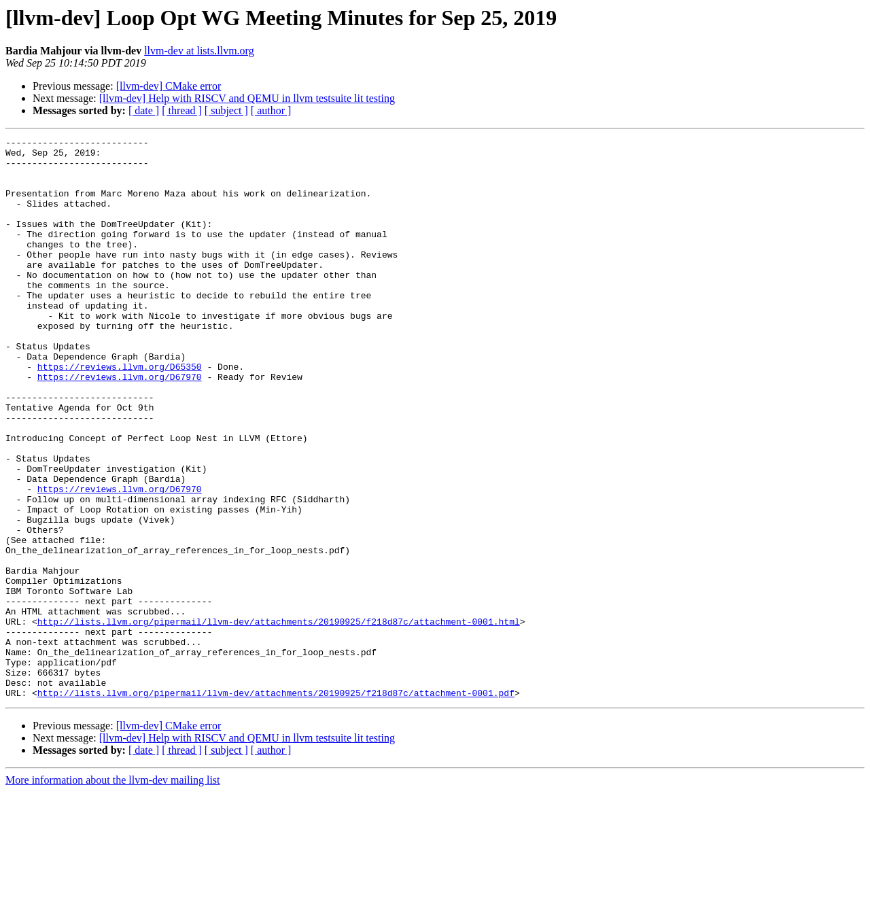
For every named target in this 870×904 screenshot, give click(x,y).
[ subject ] (226, 110)
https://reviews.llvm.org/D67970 (119, 425)
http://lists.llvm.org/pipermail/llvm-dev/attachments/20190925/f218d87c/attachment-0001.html (278, 719)
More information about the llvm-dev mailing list (112, 892)
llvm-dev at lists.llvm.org (199, 50)
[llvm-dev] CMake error (169, 86)
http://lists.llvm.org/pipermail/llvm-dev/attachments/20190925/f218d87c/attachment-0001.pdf (276, 805)
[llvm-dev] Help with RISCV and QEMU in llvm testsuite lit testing (247, 98)
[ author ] (271, 110)
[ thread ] (182, 110)
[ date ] (143, 110)
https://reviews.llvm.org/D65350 (119, 413)
